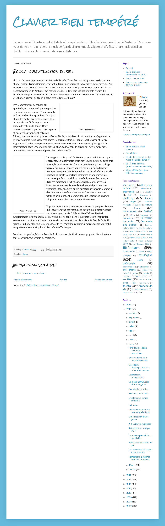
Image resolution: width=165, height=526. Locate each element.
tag (134, 283)
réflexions (126, 276)
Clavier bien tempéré (75, 21)
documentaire (129, 211)
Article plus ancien (103, 279)
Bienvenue (144, 195)
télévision (144, 283)
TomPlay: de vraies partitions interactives (138, 350)
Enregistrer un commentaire (30, 273)
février (132, 465)
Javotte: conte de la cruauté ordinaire (138, 359)
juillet (132, 326)
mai (131, 335)
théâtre (127, 285)
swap (125, 282)
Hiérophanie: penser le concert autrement (139, 458)
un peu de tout (130, 292)
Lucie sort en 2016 (135, 78)
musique (145, 255)
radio (146, 273)
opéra (140, 260)
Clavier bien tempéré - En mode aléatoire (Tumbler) (138, 158)
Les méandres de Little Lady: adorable (140, 451)
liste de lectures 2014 (137, 238)
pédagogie (129, 263)
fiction (132, 215)
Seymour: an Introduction (136, 376)
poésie (135, 273)
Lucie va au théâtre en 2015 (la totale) (137, 83)
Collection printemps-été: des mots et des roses (139, 367)
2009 (129, 497)
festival (147, 211)
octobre (133, 313)
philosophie (143, 267)
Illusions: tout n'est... (138, 393)
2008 (129, 501)
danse (25, 254)
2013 (129, 479)
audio (142, 192)
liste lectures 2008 (141, 244)
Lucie (144, 97)
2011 (128, 488)
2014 (129, 475)
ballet (149, 192)
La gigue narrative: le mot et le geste (139, 383)
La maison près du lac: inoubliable (139, 436)
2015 (129, 309)
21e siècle (128, 185)
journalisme (128, 218)
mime (141, 252)
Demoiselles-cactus (138, 389)
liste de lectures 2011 (138, 231)
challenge (128, 198)
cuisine (138, 205)
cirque (133, 201)
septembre (134, 317)
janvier (132, 469)
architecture (144, 189)
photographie (129, 269)
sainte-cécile (141, 276)
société (127, 279)
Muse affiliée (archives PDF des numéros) (137, 171)
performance (129, 267)
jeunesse (144, 215)
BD (129, 195)
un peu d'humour (140, 289)
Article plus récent (23, 279)
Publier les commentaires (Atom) (43, 285)
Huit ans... (133, 405)
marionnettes (129, 251)
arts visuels (128, 191)
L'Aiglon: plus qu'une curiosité (138, 399)
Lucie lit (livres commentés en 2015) (136, 73)
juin (131, 330)
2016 (129, 304)
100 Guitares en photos (140, 424)
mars (132, 344)
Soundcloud (131, 153)
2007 (129, 506)
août (131, 321)
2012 (129, 484)
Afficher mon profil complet (136, 134)
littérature (131, 248)
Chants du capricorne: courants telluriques (139, 411)
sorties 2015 (144, 280)
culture (148, 204)
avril (131, 339)
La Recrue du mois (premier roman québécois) (139, 165)
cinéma (148, 198)
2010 (129, 492)
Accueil (63, 279)
